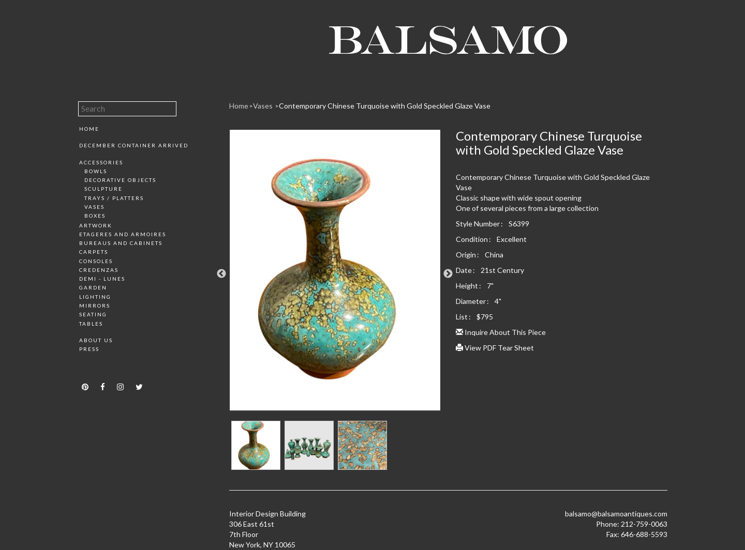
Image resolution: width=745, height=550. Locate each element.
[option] (335, 274)
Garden (93, 287)
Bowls (95, 171)
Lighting (95, 297)
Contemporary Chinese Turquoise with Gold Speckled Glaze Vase (384, 105)
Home (89, 129)
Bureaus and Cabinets (120, 243)
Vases (94, 207)
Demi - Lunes (102, 279)
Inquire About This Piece (501, 332)
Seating (93, 314)
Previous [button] (221, 274)
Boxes (95, 215)
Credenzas (98, 270)
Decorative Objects (120, 180)
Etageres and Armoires (122, 234)
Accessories (101, 162)
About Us (96, 340)
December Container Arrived (133, 145)
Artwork (95, 225)
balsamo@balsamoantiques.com (616, 513)
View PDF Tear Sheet (495, 347)
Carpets (93, 252)
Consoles (96, 261)
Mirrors (94, 305)
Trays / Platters (114, 198)
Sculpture (103, 189)
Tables (91, 323)
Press (89, 349)
